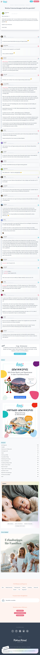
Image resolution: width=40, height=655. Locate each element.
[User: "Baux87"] (2, 143)
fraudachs (5, 195)
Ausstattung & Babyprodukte (6, 463)
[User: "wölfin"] (2, 131)
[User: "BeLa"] (2, 295)
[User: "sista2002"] (2, 186)
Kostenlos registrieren (20, 353)
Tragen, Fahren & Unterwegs (6, 469)
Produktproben (20, 615)
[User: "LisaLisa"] (2, 205)
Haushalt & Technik (5, 470)
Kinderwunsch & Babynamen (6, 449)
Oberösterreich (17, 587)
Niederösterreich (9, 587)
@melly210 (4, 263)
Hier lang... (11, 652)
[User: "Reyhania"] (2, 260)
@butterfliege (5, 87)
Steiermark (36, 587)
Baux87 (5, 142)
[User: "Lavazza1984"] (2, 84)
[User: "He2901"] (2, 152)
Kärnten (14, 589)
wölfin (5, 130)
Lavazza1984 (6, 83)
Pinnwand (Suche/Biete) (6, 474)
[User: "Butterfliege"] (2, 46)
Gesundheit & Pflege (5, 457)
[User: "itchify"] (2, 282)
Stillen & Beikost (10, 523)
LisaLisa (5, 204)
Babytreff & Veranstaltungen (6, 472)
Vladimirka (7, 12)
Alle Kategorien (4, 445)
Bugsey (5, 57)
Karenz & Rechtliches (5, 461)
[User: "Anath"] (2, 317)
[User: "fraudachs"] (2, 196)
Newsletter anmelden (10, 600)
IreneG (6, 271)
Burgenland (24, 589)
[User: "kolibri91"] (2, 331)
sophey (5, 160)
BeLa (4, 294)
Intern (2, 476)
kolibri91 (5, 330)
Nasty (5, 219)
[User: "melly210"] (3, 233)
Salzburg (24, 587)
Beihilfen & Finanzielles (28, 523)
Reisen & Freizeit (4, 467)
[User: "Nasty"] (2, 220)
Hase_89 (5, 74)
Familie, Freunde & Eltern (6, 465)
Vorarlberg (30, 587)
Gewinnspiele (20, 610)
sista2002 (5, 185)
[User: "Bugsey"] (2, 58)
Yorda (5, 36)
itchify (5, 281)
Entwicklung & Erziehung (6, 459)
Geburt (2, 453)
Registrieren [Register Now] (36, 1)
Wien (3, 587)
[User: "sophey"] (2, 161)
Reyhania (5, 259)
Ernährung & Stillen (5, 455)
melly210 (5, 236)
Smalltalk (3, 447)
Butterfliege (6, 45)
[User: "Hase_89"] (2, 75)
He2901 (5, 151)
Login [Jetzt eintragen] (31, 1)
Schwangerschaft (4, 451)
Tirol (19, 589)
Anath (5, 316)
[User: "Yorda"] (2, 37)
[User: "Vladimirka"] (3, 13)
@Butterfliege (5, 61)
